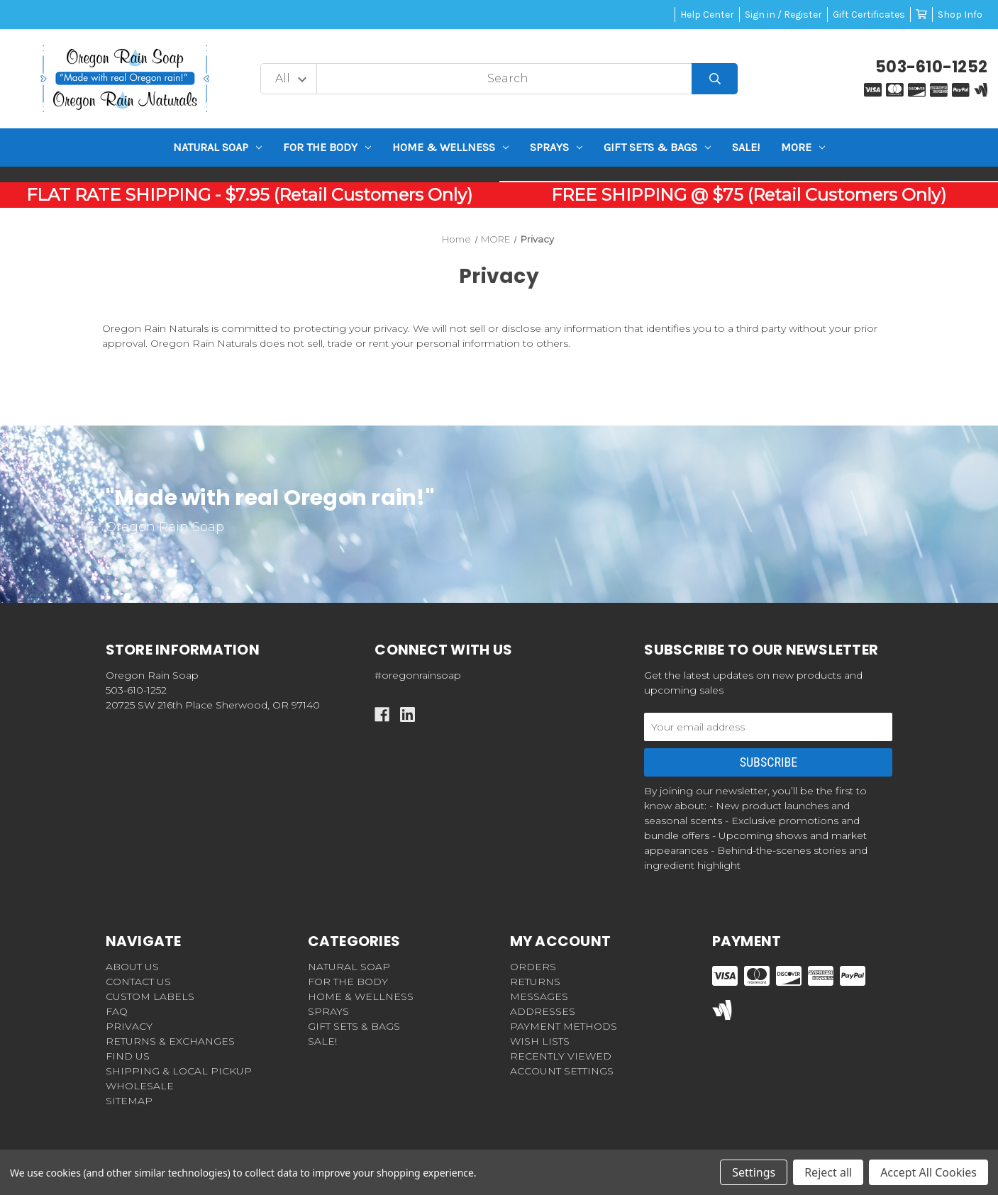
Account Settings (562, 1071)
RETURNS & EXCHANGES (170, 1041)
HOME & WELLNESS (450, 147)
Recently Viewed (560, 1056)
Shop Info (960, 15)
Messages (539, 996)
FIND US (128, 1056)
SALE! (746, 147)
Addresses (542, 1011)
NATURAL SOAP (217, 147)
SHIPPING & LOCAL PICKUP (179, 1071)
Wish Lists (540, 1041)
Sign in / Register (783, 15)
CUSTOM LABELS (150, 996)
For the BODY (327, 147)
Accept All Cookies (928, 1172)
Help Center (707, 15)
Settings (753, 1172)
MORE (803, 147)
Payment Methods (563, 1026)
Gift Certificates (869, 15)
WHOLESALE (140, 1085)
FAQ (117, 1011)
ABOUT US (132, 966)
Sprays (556, 147)
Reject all (828, 1172)
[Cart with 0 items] (921, 15)
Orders (533, 966)
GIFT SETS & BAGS (657, 147)
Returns (535, 981)
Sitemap (129, 1100)
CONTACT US (138, 981)
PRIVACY (129, 1026)
